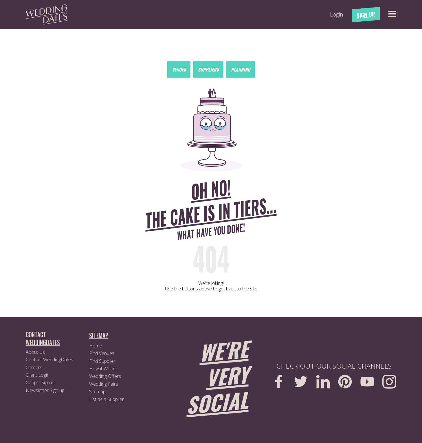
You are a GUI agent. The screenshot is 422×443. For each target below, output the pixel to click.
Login (336, 14)
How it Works (103, 368)
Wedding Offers (105, 376)
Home (95, 346)
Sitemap (97, 391)
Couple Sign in (40, 382)
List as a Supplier (106, 399)
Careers (34, 367)
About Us (35, 352)
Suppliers (208, 69)
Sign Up (366, 15)
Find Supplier (102, 361)
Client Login (37, 375)
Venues (179, 69)
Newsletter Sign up (45, 390)
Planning (240, 69)
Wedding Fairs (103, 384)
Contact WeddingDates (49, 359)
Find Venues (101, 353)
